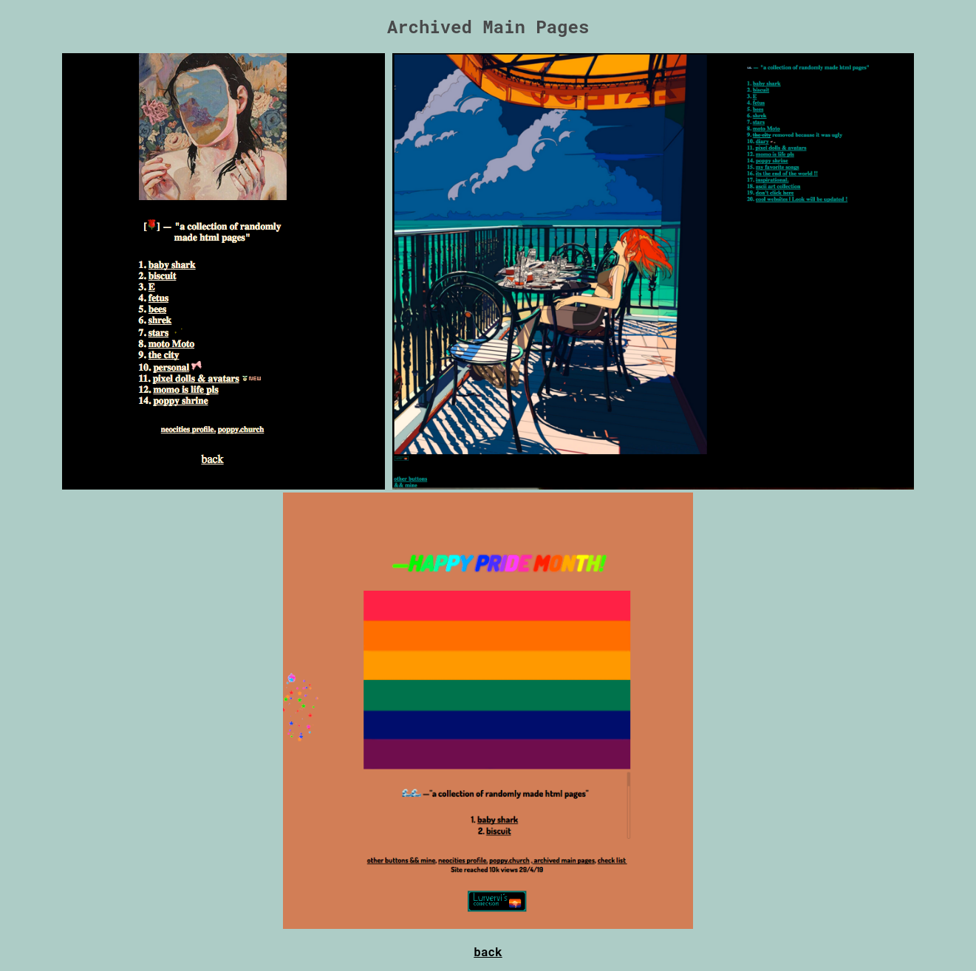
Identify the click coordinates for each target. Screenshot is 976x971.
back (488, 951)
